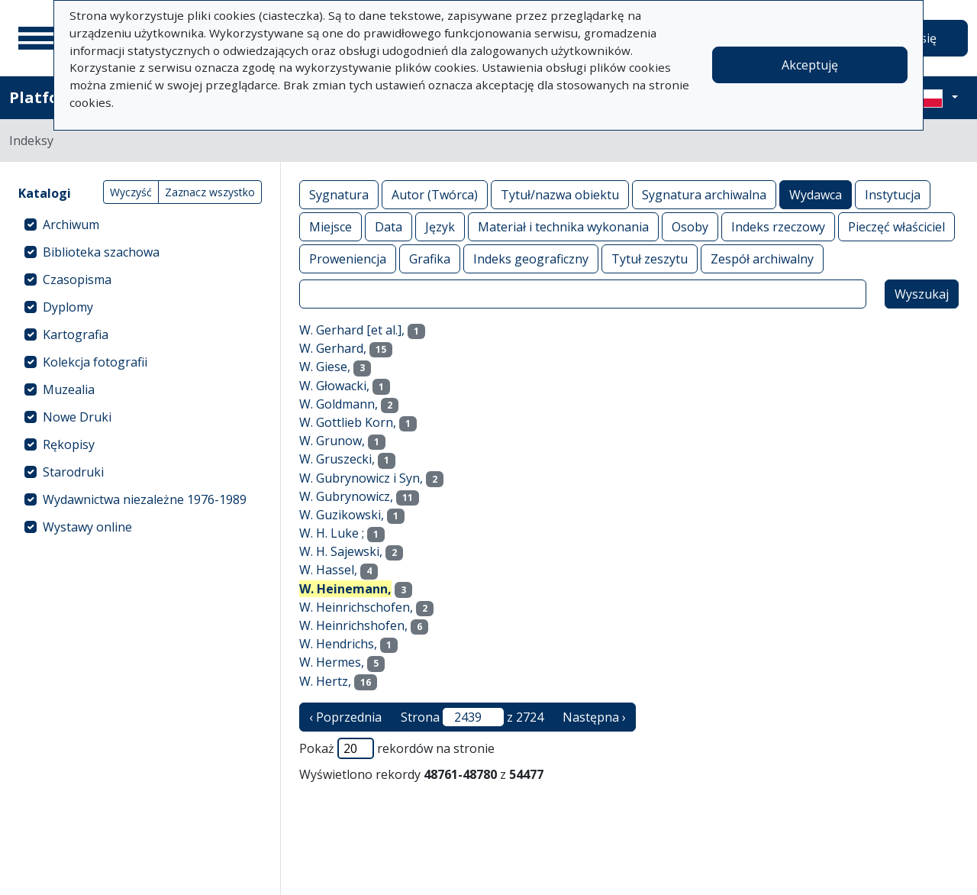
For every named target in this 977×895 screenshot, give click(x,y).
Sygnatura (339, 194)
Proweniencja (347, 258)
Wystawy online (87, 527)
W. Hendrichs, (338, 643)
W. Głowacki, (334, 385)
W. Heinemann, (345, 588)
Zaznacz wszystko (210, 192)
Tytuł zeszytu (649, 258)
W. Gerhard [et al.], (352, 329)
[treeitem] (140, 224)
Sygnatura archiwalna (704, 194)
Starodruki (73, 472)
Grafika (429, 258)
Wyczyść (131, 192)
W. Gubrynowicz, (346, 496)
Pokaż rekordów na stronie (397, 748)
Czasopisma (77, 279)
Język (440, 226)
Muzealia (69, 389)
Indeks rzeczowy (778, 226)
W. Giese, (324, 366)
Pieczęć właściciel (896, 226)
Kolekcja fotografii (95, 362)
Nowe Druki (77, 417)
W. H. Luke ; (331, 533)
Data (388, 226)
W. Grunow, (332, 440)
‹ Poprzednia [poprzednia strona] (345, 717)
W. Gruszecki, (337, 459)
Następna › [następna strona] (594, 717)
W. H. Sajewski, (340, 551)
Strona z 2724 (472, 717)
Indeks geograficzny (530, 258)
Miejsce (330, 226)
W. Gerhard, (332, 348)
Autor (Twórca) (435, 194)
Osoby (690, 226)
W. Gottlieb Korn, (347, 422)
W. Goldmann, (338, 404)
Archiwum (71, 224)
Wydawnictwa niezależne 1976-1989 (145, 499)
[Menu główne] (37, 38)
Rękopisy (69, 444)
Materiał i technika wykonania (563, 226)
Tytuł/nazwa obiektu (560, 194)
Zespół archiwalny (762, 258)
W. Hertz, (325, 681)
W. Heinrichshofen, (353, 625)
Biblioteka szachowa (101, 252)
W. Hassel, (328, 569)
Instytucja (893, 194)
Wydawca (815, 194)
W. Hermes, (331, 662)
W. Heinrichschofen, (356, 607)
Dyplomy (68, 307)
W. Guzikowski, (341, 514)
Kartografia (75, 334)
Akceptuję (810, 65)
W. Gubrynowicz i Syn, (361, 478)
